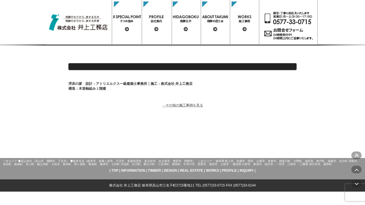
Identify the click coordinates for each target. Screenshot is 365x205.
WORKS (212, 171)
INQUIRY (247, 171)
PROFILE (229, 171)
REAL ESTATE (191, 171)
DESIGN (170, 171)
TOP (114, 171)
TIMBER (154, 171)
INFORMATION (133, 171)
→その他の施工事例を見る (182, 105)
